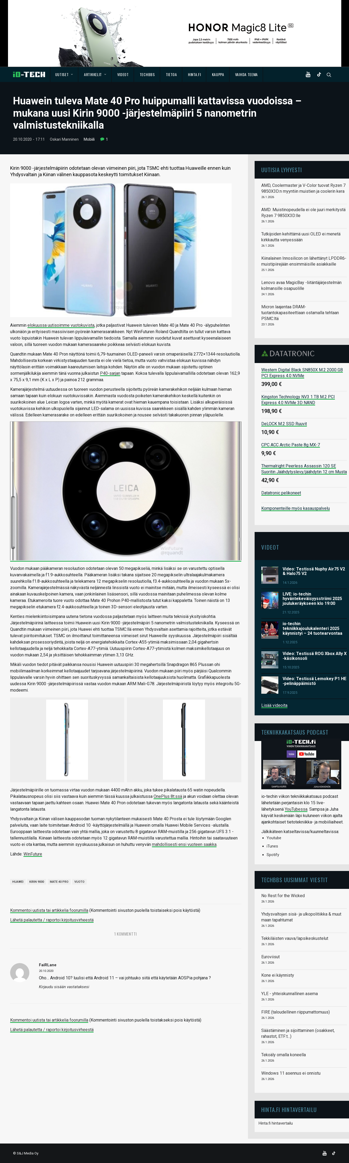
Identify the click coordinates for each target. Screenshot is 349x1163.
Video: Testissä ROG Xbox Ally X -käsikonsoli (315, 656)
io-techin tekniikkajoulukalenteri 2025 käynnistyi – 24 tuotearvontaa (312, 628)
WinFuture (32, 854)
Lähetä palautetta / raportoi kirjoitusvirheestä (52, 919)
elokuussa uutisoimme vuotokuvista (60, 325)
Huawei (17, 882)
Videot (123, 74)
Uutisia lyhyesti (281, 169)
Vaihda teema (246, 74)
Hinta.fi (194, 74)
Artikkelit (95, 74)
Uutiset (64, 74)
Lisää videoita (274, 705)
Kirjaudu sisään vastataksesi (64, 987)
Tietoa (171, 74)
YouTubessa (296, 809)
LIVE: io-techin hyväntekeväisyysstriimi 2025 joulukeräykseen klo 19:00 (312, 598)
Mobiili (89, 139)
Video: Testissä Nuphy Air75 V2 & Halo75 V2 (314, 571)
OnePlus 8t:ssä (168, 796)
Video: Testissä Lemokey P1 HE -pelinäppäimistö (314, 681)
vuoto (79, 882)
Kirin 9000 (36, 882)
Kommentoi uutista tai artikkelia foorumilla (49, 910)
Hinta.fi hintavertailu (276, 1123)
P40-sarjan (110, 373)
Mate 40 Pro (59, 882)
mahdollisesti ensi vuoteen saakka (184, 844)
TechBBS (147, 74)
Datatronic (289, 353)
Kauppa (218, 74)
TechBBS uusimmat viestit (294, 880)
